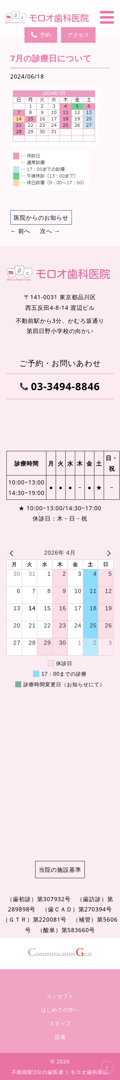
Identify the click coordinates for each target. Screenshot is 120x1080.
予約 (41, 34)
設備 (60, 1036)
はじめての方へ (60, 1009)
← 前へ (20, 231)
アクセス (78, 34)
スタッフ (60, 1023)
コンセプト (60, 996)
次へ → (50, 231)
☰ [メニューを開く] (107, 17)
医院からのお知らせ (41, 217)
